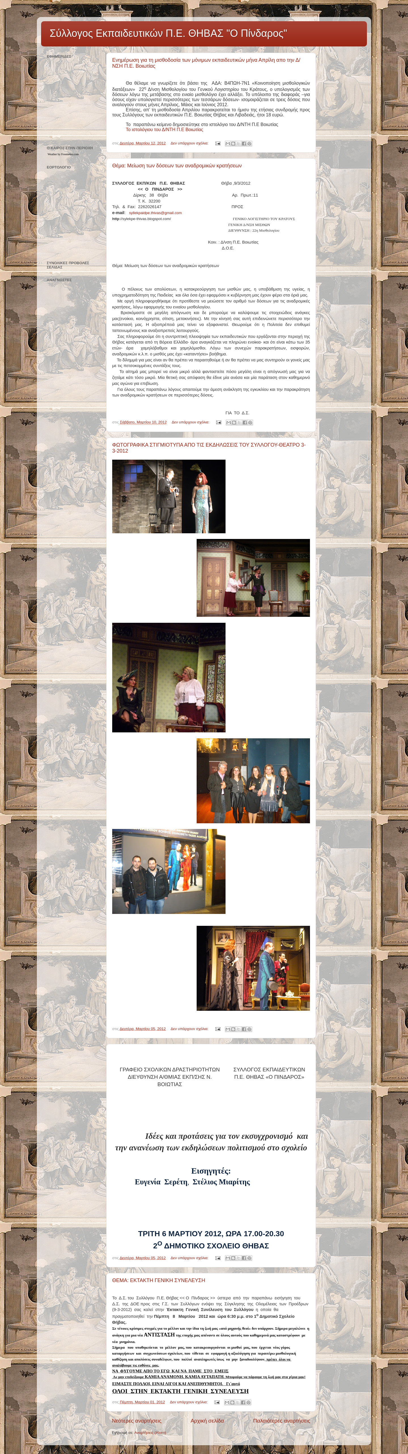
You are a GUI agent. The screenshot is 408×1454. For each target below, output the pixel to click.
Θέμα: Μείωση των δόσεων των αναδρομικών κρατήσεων (177, 166)
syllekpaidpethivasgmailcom (155, 213)
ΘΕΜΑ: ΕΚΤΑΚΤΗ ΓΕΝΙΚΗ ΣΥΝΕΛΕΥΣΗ (158, 1280)
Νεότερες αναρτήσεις (137, 1421)
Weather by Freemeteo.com (63, 154)
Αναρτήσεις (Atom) (150, 1432)
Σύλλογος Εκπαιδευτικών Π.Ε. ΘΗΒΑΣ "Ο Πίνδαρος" (168, 33)
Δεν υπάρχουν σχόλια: (190, 143)
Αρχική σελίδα (207, 1421)
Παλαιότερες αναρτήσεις (281, 1421)
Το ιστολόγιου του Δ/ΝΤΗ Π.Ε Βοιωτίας (165, 129)
